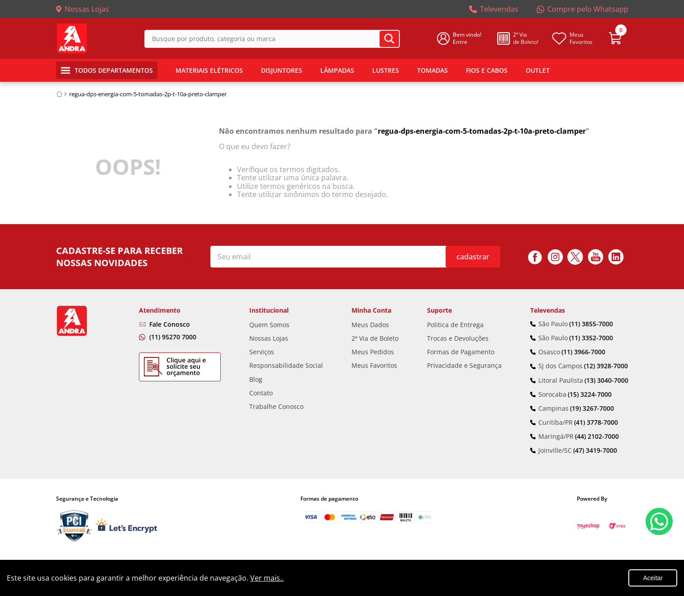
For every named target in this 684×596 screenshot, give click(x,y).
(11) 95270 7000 (172, 337)
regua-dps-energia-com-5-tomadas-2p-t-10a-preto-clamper (148, 94)
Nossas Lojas (87, 9)
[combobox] (272, 38)
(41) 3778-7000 (596, 422)
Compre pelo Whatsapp (587, 9)
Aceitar (653, 578)
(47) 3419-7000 (595, 450)
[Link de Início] (59, 94)
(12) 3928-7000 (606, 366)
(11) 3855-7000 (591, 324)
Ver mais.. (267, 578)
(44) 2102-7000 (597, 436)
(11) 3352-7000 (591, 338)
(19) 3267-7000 (592, 408)
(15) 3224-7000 (590, 394)
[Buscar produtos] (389, 39)
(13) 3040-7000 (606, 380)
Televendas (499, 9)
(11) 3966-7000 (583, 352)
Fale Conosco (169, 324)
